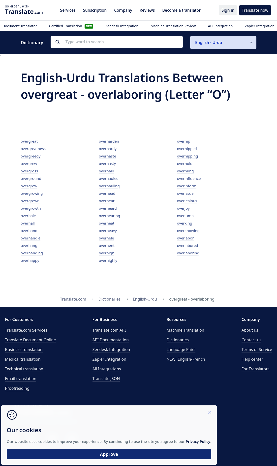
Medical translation (23, 359)
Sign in (227, 10)
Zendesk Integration (121, 26)
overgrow (29, 185)
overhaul (106, 170)
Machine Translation (185, 330)
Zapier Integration (260, 26)
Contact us (251, 340)
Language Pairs (181, 349)
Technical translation (24, 369)
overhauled (109, 178)
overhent (107, 245)
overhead (107, 193)
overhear (107, 200)
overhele (106, 237)
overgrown (30, 200)
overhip (183, 141)
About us (250, 330)
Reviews (147, 10)
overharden (109, 141)
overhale (28, 215)
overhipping (187, 156)
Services (67, 10)
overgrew (29, 163)
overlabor (185, 237)
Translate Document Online (30, 340)
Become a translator (181, 10)
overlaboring (188, 252)
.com (24, 11)
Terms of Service (257, 349)
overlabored (187, 245)
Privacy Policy (47, 435)
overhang (29, 245)
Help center (252, 359)
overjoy (183, 208)
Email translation (20, 378)
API (109, 330)
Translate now (255, 10)
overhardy (108, 148)
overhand (29, 230)
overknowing (188, 230)
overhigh (107, 252)
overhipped (187, 148)
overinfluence (189, 178)
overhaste (107, 156)
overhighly (108, 260)
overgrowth (31, 208)
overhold (185, 163)
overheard (108, 208)
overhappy (30, 260)
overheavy (108, 230)
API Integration (220, 26)
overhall (28, 223)
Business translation (24, 349)
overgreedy (31, 156)
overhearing (109, 215)
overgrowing (32, 193)
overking (184, 223)
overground (31, 178)
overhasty (107, 163)
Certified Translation (71, 26)
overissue (185, 193)
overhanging (32, 252)
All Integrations (106, 369)
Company (123, 10)
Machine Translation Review (173, 26)
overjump (185, 215)
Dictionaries (178, 340)
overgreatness (33, 148)
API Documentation (110, 340)
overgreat (29, 141)
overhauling (109, 185)
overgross (29, 170)
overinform (187, 185)
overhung (185, 170)
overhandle (31, 237)
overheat (107, 223)
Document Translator (19, 26)
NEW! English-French (186, 359)
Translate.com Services (26, 330)
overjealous (187, 200)
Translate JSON (106, 378)
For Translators (256, 369)
